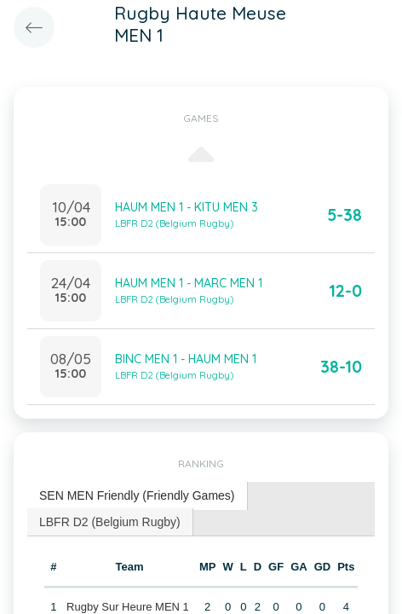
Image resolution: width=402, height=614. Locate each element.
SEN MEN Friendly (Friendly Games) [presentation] (137, 495)
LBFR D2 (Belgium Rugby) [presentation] (110, 522)
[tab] (137, 496)
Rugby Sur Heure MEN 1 (127, 606)
